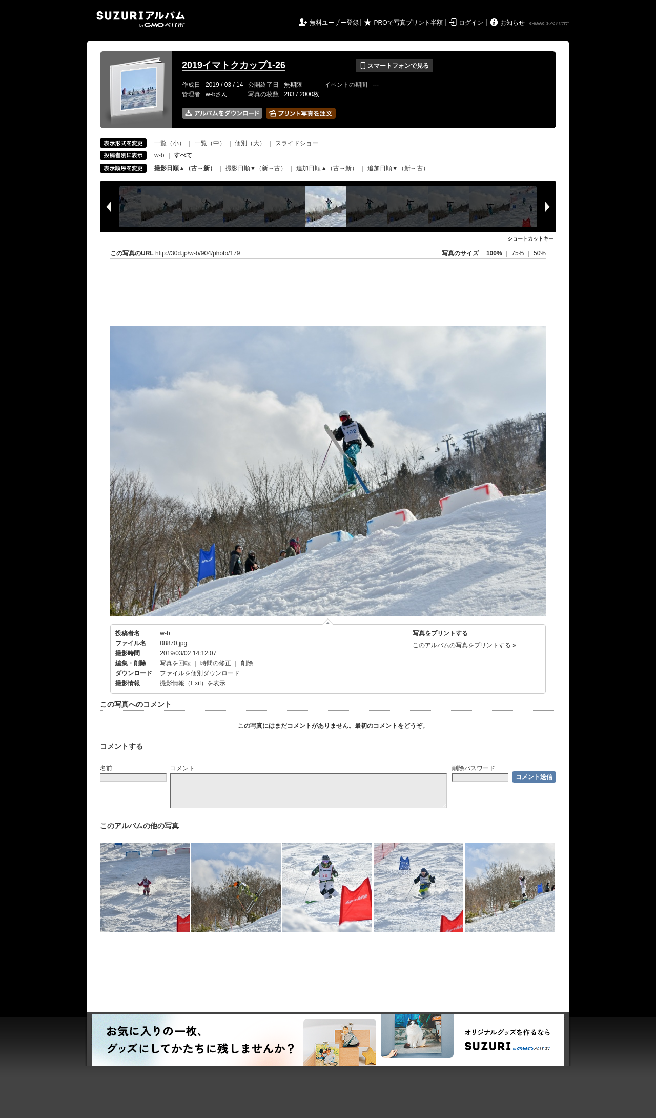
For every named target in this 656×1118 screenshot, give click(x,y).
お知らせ (512, 22)
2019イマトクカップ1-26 (233, 65)
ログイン (471, 22)
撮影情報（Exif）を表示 (192, 683)
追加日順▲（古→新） (327, 168)
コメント (182, 768)
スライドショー (296, 143)
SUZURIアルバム (140, 19)
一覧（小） (169, 143)
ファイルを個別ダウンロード (200, 673)
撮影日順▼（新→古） (256, 168)
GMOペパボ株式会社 (549, 23)
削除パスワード (473, 768)
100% (494, 253)
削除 (247, 663)
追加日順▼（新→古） (398, 168)
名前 (106, 768)
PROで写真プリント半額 (408, 22)
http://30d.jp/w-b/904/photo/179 (197, 253)
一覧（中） (210, 143)
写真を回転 (175, 663)
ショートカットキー (530, 239)
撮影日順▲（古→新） (185, 168)
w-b (159, 155)
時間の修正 (215, 663)
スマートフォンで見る (394, 65)
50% (540, 253)
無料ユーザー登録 (334, 22)
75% (518, 253)
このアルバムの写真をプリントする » (464, 645)
